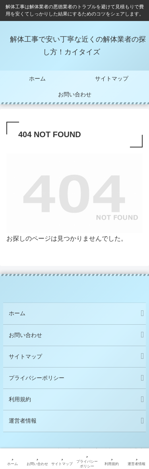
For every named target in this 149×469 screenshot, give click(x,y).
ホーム (17, 313)
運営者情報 (23, 420)
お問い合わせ (25, 335)
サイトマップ (25, 356)
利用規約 (20, 399)
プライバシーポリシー (36, 378)
